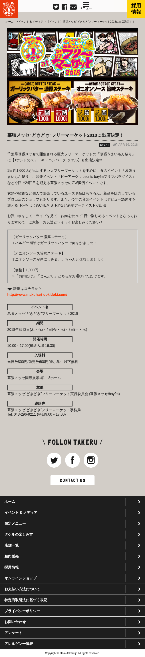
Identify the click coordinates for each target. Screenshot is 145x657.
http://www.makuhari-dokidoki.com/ (37, 294)
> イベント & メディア (29, 21)
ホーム (10, 21)
